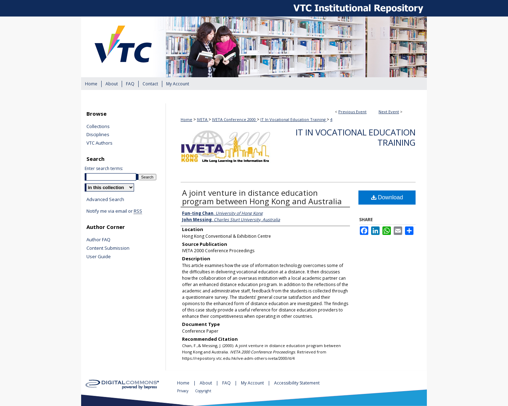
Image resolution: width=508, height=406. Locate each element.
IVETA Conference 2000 (234, 119)
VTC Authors (99, 143)
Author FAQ (98, 240)
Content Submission (107, 248)
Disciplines (97, 135)
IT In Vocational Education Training (293, 119)
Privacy (183, 390)
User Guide (98, 257)
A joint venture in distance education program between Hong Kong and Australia (262, 196)
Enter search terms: (104, 168)
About (206, 383)
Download (387, 197)
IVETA (202, 119)
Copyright (203, 390)
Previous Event (352, 111)
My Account (253, 383)
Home (186, 119)
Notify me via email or (114, 211)
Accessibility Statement (297, 383)
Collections (98, 126)
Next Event (389, 111)
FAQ (227, 383)
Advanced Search (105, 199)
